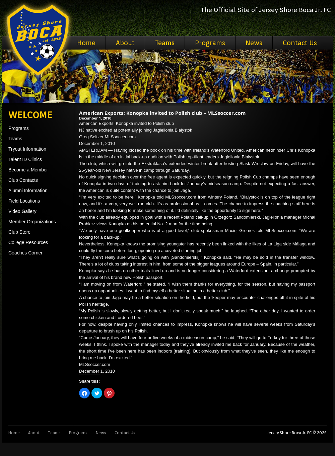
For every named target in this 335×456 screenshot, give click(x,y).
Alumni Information (28, 190)
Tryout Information (27, 149)
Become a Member (28, 169)
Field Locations (24, 201)
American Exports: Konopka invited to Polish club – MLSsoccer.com (162, 112)
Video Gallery (22, 211)
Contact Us (300, 43)
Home (86, 43)
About (125, 43)
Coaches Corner (25, 252)
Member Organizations (32, 221)
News (254, 43)
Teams (165, 43)
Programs (210, 43)
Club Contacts (23, 180)
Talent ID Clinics (25, 159)
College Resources (28, 242)
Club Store (19, 232)
